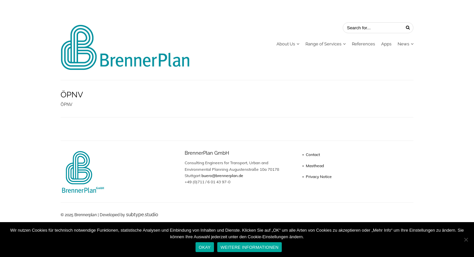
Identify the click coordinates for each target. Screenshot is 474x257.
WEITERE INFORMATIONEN (249, 247)
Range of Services (323, 43)
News (403, 43)
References (363, 43)
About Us (285, 43)
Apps (386, 43)
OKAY (205, 247)
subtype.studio (142, 214)
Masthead (315, 165)
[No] (465, 239)
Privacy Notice (319, 176)
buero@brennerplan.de (222, 175)
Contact (313, 154)
